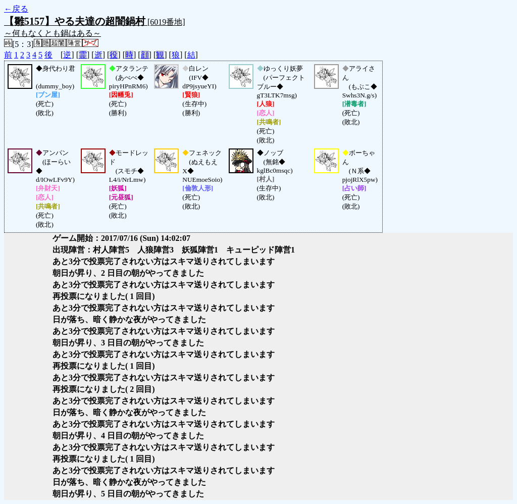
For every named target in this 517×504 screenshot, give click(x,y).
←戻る (16, 9)
